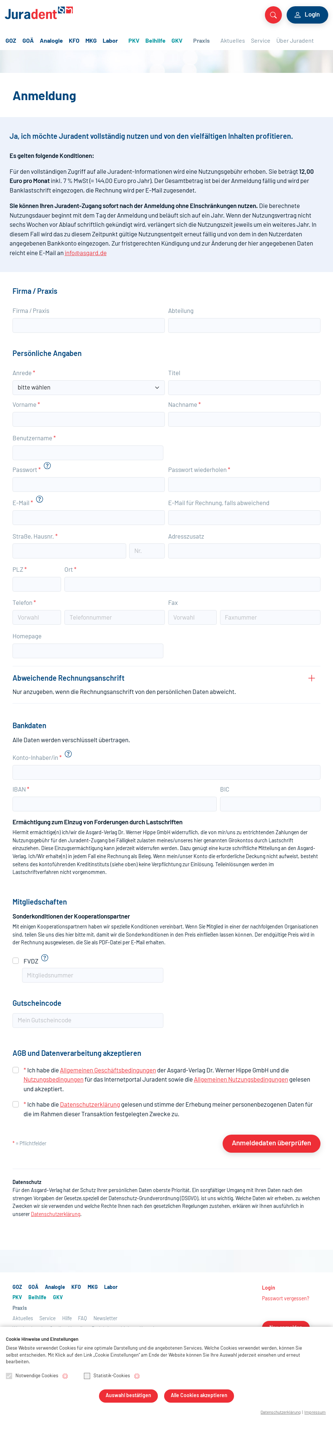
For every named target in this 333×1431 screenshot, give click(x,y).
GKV (177, 41)
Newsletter (105, 1318)
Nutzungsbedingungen (54, 1079)
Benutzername (34, 438)
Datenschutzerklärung (90, 1105)
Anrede (24, 373)
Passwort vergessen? (285, 1298)
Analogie (51, 41)
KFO (74, 41)
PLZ (20, 570)
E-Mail (23, 503)
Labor (110, 41)
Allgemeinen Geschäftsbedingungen (108, 1070)
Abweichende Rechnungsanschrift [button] (155, 686)
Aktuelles (232, 41)
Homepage (27, 636)
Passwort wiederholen (199, 470)
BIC (224, 789)
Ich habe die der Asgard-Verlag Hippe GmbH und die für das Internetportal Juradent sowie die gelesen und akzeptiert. (167, 1079)
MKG (91, 41)
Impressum (315, 1412)
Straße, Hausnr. (35, 536)
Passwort (27, 470)
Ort (70, 570)
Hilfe (67, 1318)
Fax (173, 603)
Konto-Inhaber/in (37, 758)
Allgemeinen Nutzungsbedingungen (241, 1079)
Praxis (201, 41)
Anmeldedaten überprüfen (271, 1143)
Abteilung (181, 311)
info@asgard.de (86, 253)
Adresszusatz (186, 536)
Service (260, 41)
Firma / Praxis (31, 311)
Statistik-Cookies (107, 1376)
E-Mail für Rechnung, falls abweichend (218, 503)
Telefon (24, 603)
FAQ (82, 1318)
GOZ (11, 41)
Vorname (26, 405)
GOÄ (28, 41)
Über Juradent (295, 41)
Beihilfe (155, 41)
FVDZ (31, 961)
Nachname (184, 405)
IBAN (21, 789)
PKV (133, 41)
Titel (174, 373)
